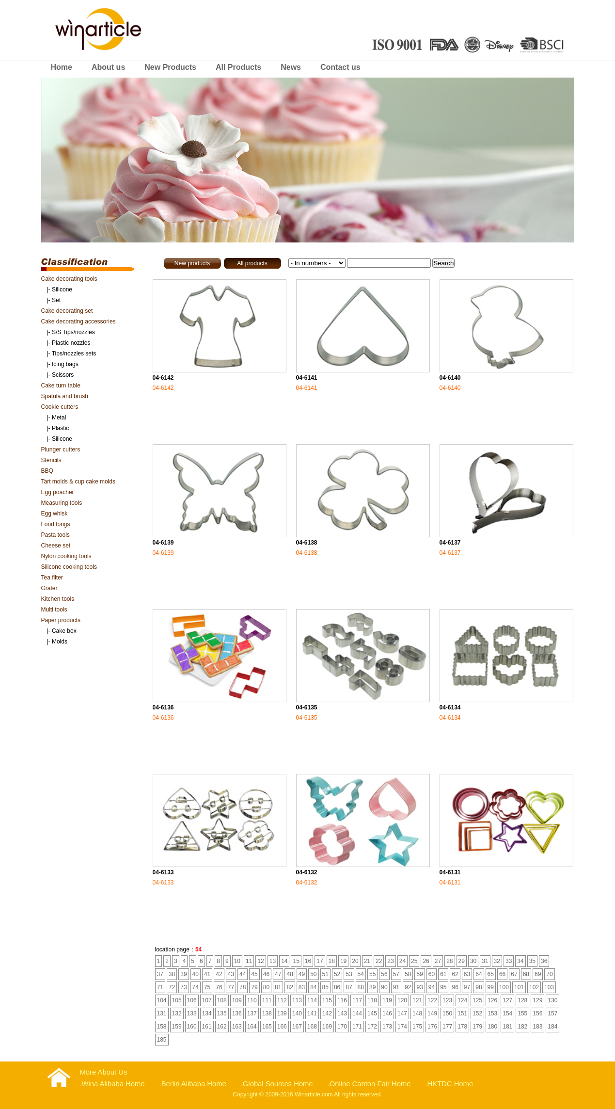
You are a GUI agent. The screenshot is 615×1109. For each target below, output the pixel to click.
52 (337, 974)
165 (267, 1026)
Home (61, 67)
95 (443, 987)
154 (507, 1013)
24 (402, 961)
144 (357, 1013)
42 (219, 974)
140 (297, 1013)
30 (473, 961)
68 (526, 974)
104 (162, 1000)
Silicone (62, 289)
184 (552, 1026)
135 (222, 1013)
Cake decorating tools (69, 278)
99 (491, 987)
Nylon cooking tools (66, 556)
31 (485, 961)
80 (266, 987)
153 (492, 1013)
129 (537, 1000)
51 (325, 974)
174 (402, 1026)
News (291, 67)
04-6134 (450, 707)
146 (387, 1013)
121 (417, 1000)
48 (289, 974)
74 (195, 987)
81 (278, 987)
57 (396, 974)
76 (219, 987)
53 (349, 974)
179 (477, 1026)
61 (443, 974)
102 (534, 987)
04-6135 (306, 707)
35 (532, 961)
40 (195, 974)
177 (447, 1026)
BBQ (47, 470)
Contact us (340, 67)
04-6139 (163, 542)
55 (372, 974)
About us (108, 67)
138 (267, 1013)
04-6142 (163, 377)
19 (343, 961)
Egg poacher (57, 492)
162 (222, 1026)
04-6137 (450, 542)
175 (417, 1026)
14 (284, 961)
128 (522, 1000)
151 (462, 1013)
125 (477, 1000)
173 (387, 1026)
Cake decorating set (67, 310)
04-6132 (306, 872)
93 (419, 987)
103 (549, 987)
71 (160, 987)
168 (312, 1026)
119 (387, 1000)
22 (379, 961)
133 (192, 1013)
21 (367, 961)
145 (372, 1013)
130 (552, 1000)
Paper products (60, 620)
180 (492, 1026)
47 (278, 974)
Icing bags (65, 364)
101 (519, 987)
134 (207, 1013)
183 (537, 1026)
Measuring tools (61, 502)
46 (266, 974)
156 (537, 1013)
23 (390, 961)
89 (372, 987)
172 (372, 1026)
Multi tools (54, 609)
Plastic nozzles (71, 342)
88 (361, 987)
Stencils (51, 460)
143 (342, 1013)
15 (296, 961)
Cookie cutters (60, 406)
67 (514, 974)
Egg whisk (54, 513)
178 (462, 1026)
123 (447, 1000)
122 (432, 1000)
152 (477, 1013)
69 (538, 974)
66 (502, 974)
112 (282, 1000)
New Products (170, 67)
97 (467, 987)
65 (491, 974)
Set (56, 300)
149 (432, 1013)
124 (462, 1000)
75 (207, 987)
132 (177, 1013)
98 (478, 987)
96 (455, 987)
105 (177, 1000)
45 (254, 974)
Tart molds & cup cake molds (78, 481)
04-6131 (450, 872)
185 (162, 1039)
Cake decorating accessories (78, 321)
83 (302, 987)
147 (402, 1013)
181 (507, 1026)
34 (520, 961)
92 (408, 987)
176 (432, 1026)
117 (357, 1000)
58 (408, 974)
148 (417, 1013)
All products (252, 263)
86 (337, 987)
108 (222, 1000)
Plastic (60, 428)
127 (507, 1000)
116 (342, 1000)
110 (252, 1000)
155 (522, 1013)
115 (327, 1000)
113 (297, 1000)
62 (455, 974)
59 (419, 974)
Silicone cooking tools (69, 566)
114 (312, 1000)
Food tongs (55, 524)
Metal (59, 417)
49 (302, 974)
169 (327, 1026)
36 (544, 961)
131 (162, 1013)
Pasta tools (55, 534)
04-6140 (450, 377)
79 (254, 987)
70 (549, 974)
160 (192, 1026)
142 (327, 1013)
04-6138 (306, 542)
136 (237, 1013)
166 (282, 1026)
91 (396, 987)
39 (183, 974)
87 (349, 987)
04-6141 (306, 377)
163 (237, 1026)
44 (242, 974)
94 (431, 987)
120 (402, 1000)
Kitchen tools (58, 598)
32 (497, 961)
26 (426, 961)
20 (355, 961)
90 (384, 987)
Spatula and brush (64, 396)
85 (325, 987)
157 (552, 1013)
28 (449, 961)
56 (384, 974)
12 (260, 961)
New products (192, 263)
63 (467, 974)
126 (492, 1000)
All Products (238, 67)
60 (431, 974)
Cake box (64, 630)
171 (357, 1026)
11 (249, 961)
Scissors (63, 374)
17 (319, 961)
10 (237, 961)
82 (289, 987)
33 (508, 961)
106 (192, 1000)
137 (252, 1013)
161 (207, 1026)
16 (308, 961)
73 (183, 987)
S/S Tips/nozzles (73, 332)
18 (332, 961)
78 (242, 987)
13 (272, 961)
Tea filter (52, 577)
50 (313, 974)
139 (282, 1013)
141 (312, 1013)
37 (160, 974)
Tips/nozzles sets (74, 353)
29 (461, 961)
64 (478, 974)
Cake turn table (60, 385)
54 (361, 974)
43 (231, 974)
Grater (49, 588)
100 (504, 987)
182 (522, 1026)
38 (172, 974)
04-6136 (163, 707)
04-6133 (163, 872)
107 (207, 1000)
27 (438, 961)
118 (372, 1000)
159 (177, 1026)
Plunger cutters (60, 449)
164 (252, 1026)
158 (162, 1026)
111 (267, 1000)
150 (447, 1013)
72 (172, 987)
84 (313, 987)
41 (207, 974)
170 (342, 1026)
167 (297, 1026)
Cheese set (56, 545)
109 (237, 1000)
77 (231, 987)
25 (414, 961)
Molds (59, 641)
